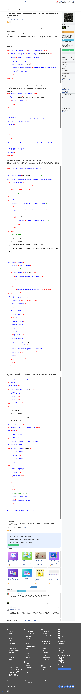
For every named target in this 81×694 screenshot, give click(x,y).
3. (10, 609)
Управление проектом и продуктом (31, 636)
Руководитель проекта (48, 635)
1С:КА (44, 646)
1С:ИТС (27, 650)
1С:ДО (44, 655)
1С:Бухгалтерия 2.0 (66, 92)
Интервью (11, 636)
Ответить (14, 599)
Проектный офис (47, 666)
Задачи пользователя (14, 650)
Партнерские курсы (47, 638)
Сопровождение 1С (31, 646)
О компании (61, 641)
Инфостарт (26, 527)
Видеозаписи (63, 632)
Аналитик (45, 633)
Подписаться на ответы (11, 591)
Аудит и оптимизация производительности (14, 672)
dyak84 (13, 609)
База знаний (12, 643)
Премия (10, 640)
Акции (27, 648)
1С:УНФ (44, 648)
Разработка (11, 652)
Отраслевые (29, 667)
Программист (65, 82)
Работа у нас (61, 650)
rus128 (13, 593)
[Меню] (8, 2)
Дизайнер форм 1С (25, 578)
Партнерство (29, 657)
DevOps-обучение (13, 664)
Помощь (60, 648)
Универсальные (46, 657)
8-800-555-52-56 (62, 664)
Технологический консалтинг (15, 669)
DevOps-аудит (12, 665)
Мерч (61, 638)
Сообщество (12, 659)
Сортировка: (33, 591)
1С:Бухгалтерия (46, 643)
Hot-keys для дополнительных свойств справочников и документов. (32, 14)
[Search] (66, 626)
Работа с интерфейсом (66, 79)
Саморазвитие (29, 643)
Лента (10, 635)
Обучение (45, 630)
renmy (13, 602)
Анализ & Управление (32, 630)
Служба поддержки (65, 655)
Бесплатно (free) (65, 111)
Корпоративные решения (33, 662)
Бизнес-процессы (30, 633)
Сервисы (28, 651)
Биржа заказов (64, 634)
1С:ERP (44, 645)
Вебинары (28, 659)
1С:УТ (44, 650)
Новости (11, 631)
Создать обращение (64, 669)
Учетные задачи (12, 648)
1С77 (44, 661)
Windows (64, 95)
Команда (28, 638)
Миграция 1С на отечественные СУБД (14, 675)
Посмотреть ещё (33, 586)
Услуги (27, 653)
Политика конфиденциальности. (29, 682)
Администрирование (13, 655)
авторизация (33, 620)
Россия (63, 98)
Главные (11, 633)
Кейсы (27, 655)
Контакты (60, 652)
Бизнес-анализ (29, 631)
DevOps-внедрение (13, 667)
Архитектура (29, 641)
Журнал (11, 630)
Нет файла (64, 86)
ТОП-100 (11, 638)
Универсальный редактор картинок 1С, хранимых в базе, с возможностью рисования (54, 563)
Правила (60, 646)
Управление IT (29, 640)
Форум (62, 636)
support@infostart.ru (63, 666)
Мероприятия (64, 630)
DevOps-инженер (47, 636)
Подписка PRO (12, 645)
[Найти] (73, 626)
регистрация (27, 620)
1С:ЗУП (44, 654)
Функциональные (13, 646)
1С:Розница (45, 652)
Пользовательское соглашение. (14, 682)
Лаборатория (12, 662)
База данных (12, 654)
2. (10, 602)
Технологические (30, 670)
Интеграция (11, 657)
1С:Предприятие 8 (65, 89)
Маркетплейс (46, 641)
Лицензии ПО (29, 665)
